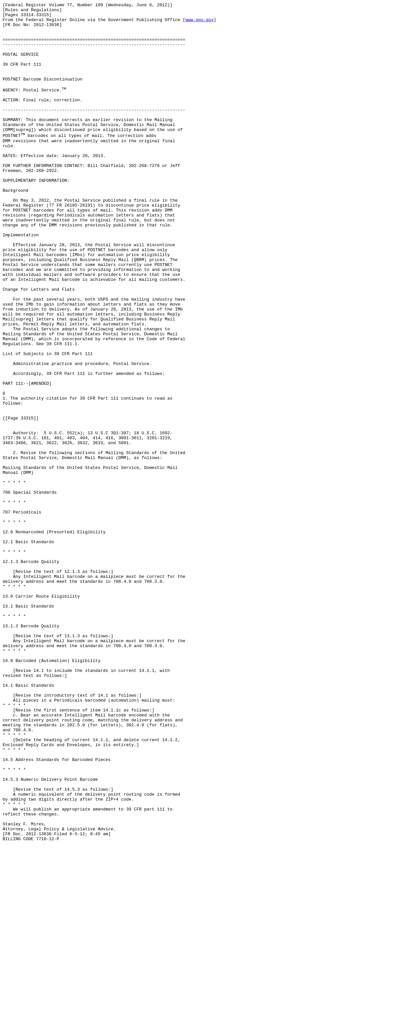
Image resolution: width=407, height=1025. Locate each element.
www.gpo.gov (199, 23)
